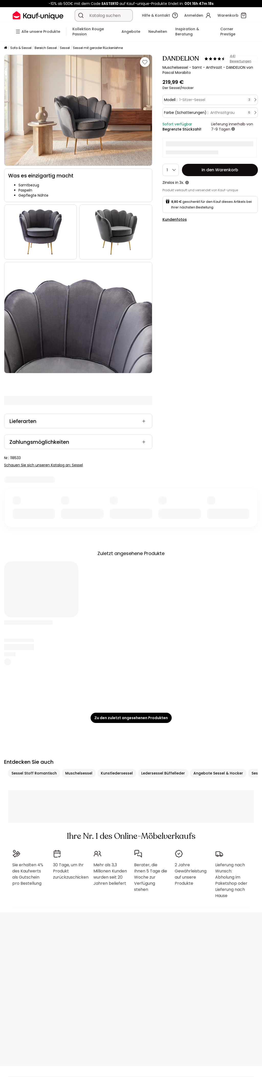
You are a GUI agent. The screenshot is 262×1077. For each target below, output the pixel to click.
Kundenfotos (174, 219)
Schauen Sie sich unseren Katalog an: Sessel (43, 465)
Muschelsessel (78, 773)
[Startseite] (5, 48)
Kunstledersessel (117, 773)
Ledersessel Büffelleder (163, 773)
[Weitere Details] (233, 129)
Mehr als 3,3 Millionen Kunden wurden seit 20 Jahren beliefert (110, 874)
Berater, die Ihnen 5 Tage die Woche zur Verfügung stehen (150, 877)
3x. (181, 182)
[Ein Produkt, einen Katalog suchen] (81, 15)
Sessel (65, 48)
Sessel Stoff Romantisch (34, 773)
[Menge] (170, 170)
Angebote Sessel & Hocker (218, 773)
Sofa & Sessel (20, 48)
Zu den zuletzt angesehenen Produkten (131, 717)
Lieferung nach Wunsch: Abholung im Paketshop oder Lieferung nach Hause (231, 880)
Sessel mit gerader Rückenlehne (98, 48)
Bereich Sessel (46, 48)
